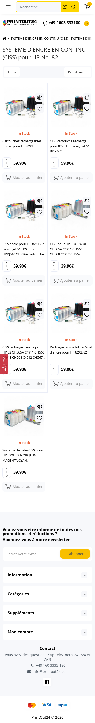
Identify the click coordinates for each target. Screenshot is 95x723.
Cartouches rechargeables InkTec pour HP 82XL (21, 143)
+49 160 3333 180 (47, 665)
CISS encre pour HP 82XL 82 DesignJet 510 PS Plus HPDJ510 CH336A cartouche (23, 249)
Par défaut (77, 72)
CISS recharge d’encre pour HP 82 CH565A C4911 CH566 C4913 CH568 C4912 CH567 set (23, 352)
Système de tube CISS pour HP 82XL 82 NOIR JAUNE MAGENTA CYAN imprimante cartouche (22, 455)
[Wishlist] (39, 108)
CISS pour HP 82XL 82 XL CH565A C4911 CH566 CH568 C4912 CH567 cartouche (68, 249)
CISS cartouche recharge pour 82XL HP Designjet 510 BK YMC (70, 146)
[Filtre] (4, 364)
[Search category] (65, 7)
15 (12, 72)
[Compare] (39, 97)
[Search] (73, 7)
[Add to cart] (23, 177)
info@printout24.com (48, 671)
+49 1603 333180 (61, 23)
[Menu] (8, 7)
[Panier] (87, 7)
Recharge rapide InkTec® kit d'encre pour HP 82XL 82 (71, 350)
